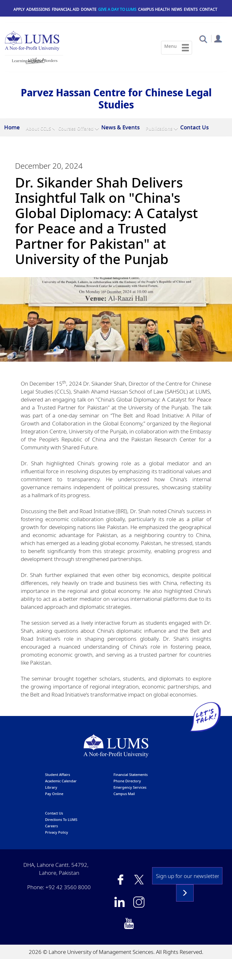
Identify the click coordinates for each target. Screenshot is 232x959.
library (51, 787)
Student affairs (57, 774)
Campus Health (154, 9)
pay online (54, 793)
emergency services (129, 787)
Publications (159, 128)
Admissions (38, 9)
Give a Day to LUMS (117, 9)
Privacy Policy (56, 832)
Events (191, 9)
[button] (203, 39)
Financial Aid (65, 9)
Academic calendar (61, 780)
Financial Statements (130, 774)
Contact (208, 9)
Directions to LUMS (61, 819)
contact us (54, 812)
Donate (89, 9)
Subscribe (185, 892)
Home (12, 127)
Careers (51, 825)
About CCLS (38, 128)
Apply (19, 9)
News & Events (120, 127)
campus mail (124, 793)
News (176, 9)
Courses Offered (76, 128)
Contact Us (194, 127)
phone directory (127, 780)
